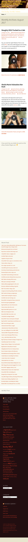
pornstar (10, 37)
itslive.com (17, 92)
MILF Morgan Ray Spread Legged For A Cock (11, 365)
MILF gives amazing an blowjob (8, 281)
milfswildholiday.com (8, 469)
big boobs (7, 430)
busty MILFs (5, 449)
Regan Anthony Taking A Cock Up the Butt (10, 344)
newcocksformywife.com (8, 472)
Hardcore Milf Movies (19, 34)
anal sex (9, 92)
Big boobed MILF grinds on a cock (8, 309)
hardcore (22, 35)
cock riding (8, 451)
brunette (11, 438)
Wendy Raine (6, 411)
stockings (11, 476)
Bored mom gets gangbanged (8, 302)
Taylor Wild (5, 404)
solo (8, 476)
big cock (5, 432)
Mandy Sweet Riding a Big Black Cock (9, 379)
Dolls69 (4, 530)
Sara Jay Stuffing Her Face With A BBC (9, 330)
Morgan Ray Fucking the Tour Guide (9, 374)
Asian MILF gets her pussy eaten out (9, 267)
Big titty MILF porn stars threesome (9, 304)
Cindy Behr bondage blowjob (7, 316)
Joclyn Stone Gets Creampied (8, 358)
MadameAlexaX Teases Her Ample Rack (10, 369)
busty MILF (8, 446)
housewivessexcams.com (8, 457)
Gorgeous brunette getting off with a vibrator (11, 291)
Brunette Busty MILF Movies (18, 32)
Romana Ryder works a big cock (8, 272)
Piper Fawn (5, 513)
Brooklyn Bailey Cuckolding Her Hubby (9, 381)
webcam (14, 93)
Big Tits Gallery (13, 528)
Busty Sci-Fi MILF (14, 530)
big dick (10, 432)
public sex (14, 37)
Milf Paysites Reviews (8, 530)
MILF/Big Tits (14, 463)
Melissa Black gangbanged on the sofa (10, 284)
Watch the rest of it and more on (13, 75)
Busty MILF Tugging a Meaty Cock (8, 367)
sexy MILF (5, 476)
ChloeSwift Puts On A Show (7, 360)
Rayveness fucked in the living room (9, 251)
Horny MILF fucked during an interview (9, 274)
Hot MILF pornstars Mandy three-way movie (11, 277)
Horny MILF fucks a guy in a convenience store (11, 260)
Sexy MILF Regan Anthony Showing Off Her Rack (12, 376)
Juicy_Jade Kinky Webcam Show (8, 337)
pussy (15, 474)
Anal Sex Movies (16, 89)
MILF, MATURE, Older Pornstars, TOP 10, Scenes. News (9, 400)
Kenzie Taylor (6, 406)
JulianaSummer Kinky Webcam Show (9, 328)
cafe (18, 35)
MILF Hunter (6, 466)
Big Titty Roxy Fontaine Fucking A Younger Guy (11, 339)
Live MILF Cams (5, 524)
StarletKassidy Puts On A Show (8, 342)
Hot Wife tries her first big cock (8, 298)
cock (4, 451)
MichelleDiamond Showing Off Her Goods (10, 353)
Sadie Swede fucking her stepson (9, 295)
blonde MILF (6, 437)
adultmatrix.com (6, 35)
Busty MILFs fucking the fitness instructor (10, 300)
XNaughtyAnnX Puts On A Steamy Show (10, 349)
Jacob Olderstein (22, 93)
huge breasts (7, 461)
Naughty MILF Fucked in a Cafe (13, 30)
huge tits (12, 461)
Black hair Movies (5, 90)
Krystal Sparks (6, 409)
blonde (11, 435)
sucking (14, 476)
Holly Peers (5, 511)
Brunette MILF (6, 440)
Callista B (5, 506)
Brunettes (3, 34)
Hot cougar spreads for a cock (8, 265)
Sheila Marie (8, 93)
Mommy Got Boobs (7, 471)
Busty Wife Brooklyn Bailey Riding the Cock (11, 362)
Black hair (22, 89)
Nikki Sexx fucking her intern (7, 311)
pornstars (11, 474)
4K (3, 430)
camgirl (9, 449)
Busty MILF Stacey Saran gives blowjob (10, 318)
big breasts (13, 430)
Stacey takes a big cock (6, 263)
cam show (13, 449)
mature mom (5, 463)
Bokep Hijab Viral (10, 524)
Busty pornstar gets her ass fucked (9, 249)
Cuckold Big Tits (7, 525)
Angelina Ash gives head (6, 258)
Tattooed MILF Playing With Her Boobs (9, 332)
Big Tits (12, 35)
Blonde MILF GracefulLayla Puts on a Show (10, 383)
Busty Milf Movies (10, 34)
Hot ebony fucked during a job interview (10, 270)
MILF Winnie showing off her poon (8, 279)
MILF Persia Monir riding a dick (8, 288)
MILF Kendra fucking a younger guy (9, 293)
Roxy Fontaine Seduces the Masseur (9, 351)
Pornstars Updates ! (10, 504)
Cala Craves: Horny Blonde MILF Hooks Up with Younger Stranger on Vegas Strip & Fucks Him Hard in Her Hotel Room (10, 417)
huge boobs (6, 459)
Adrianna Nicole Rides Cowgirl (8, 325)
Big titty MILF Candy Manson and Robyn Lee (11, 321)
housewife (5, 455)
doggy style (5, 453)
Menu (2, 14)
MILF (6, 44)
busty (15, 35)
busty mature (6, 444)
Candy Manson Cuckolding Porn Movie (9, 355)
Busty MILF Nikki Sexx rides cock (8, 314)
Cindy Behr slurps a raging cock (8, 254)
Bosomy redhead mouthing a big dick (9, 286)
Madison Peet (4, 37)
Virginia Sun (5, 508)
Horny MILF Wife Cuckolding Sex (8, 372)
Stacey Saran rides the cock (7, 307)
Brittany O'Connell (6, 438)
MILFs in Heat (13, 466)
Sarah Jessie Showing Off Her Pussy (9, 335)
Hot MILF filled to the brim (7, 256)
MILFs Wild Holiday (7, 467)
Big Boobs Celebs (12, 525)
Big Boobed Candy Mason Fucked (8, 346)
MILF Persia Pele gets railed (7, 323)
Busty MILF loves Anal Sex (7, 528)
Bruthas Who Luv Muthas (8, 442)
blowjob (12, 437)
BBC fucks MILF (13, 527)
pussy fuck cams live (8, 527)
